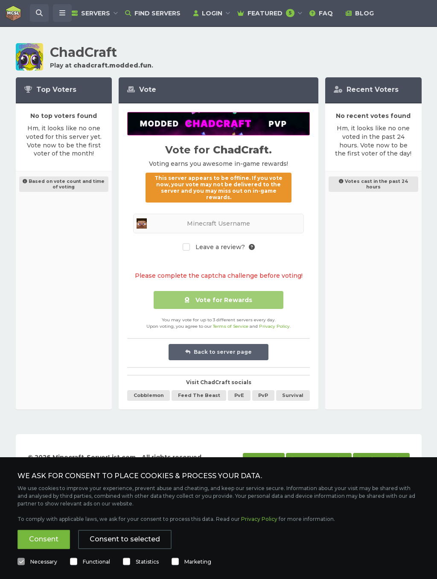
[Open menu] (62, 13)
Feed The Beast (199, 395)
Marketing (197, 561)
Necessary (43, 561)
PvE (239, 395)
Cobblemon (149, 395)
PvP (263, 395)
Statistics (147, 561)
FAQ (321, 13)
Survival (292, 395)
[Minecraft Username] (218, 223)
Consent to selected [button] (125, 539)
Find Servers (153, 13)
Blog (360, 13)
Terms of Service (230, 326)
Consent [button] (43, 539)
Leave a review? (220, 247)
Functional (96, 561)
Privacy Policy (274, 326)
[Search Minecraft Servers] (39, 13)
